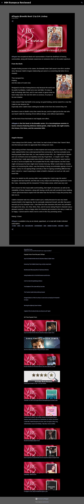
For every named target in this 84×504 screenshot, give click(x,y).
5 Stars (14, 225)
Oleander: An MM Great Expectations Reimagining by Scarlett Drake (41, 400)
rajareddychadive (45, 501)
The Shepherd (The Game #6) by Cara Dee (34, 286)
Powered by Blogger (42, 498)
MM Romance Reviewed (17, 2)
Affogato (14, 56)
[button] (12, 21)
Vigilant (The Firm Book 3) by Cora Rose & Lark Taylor (37, 311)
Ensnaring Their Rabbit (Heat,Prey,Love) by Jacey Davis (37, 264)
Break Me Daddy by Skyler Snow (32, 440)
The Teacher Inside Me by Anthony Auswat (34, 292)
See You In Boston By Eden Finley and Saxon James (36, 349)
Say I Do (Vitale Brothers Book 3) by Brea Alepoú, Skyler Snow (39, 258)
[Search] (82, 2)
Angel (18, 225)
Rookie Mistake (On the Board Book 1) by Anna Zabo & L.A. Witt (39, 366)
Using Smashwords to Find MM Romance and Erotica (37, 275)
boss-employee (29, 225)
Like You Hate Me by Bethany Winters (33, 281)
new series (60, 225)
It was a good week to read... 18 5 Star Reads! (35, 383)
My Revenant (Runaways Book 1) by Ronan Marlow (36, 269)
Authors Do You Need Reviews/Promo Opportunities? (37, 250)
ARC (23, 225)
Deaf (45, 225)
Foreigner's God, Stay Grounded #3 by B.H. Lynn (36, 491)
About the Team (28, 249)
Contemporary (38, 225)
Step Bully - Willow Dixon (30, 474)
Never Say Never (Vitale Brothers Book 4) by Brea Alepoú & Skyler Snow (41, 457)
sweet (66, 225)
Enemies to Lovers (52, 225)
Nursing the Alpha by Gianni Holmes (32, 305)
